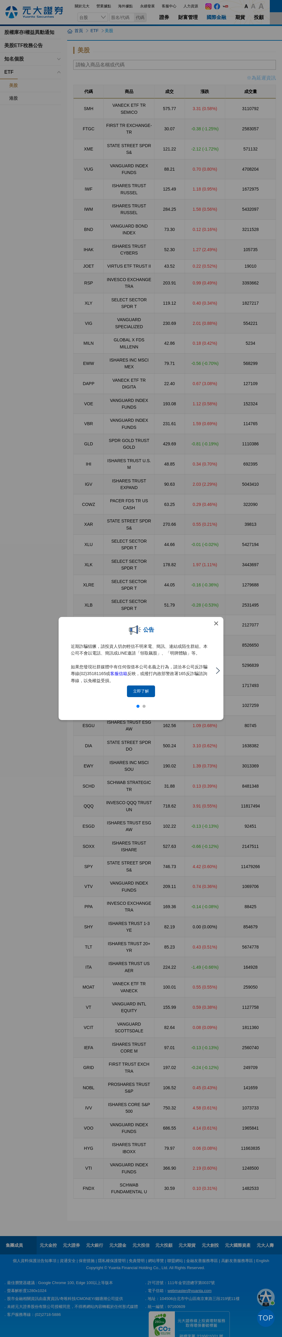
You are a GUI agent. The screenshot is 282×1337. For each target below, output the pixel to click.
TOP (265, 1318)
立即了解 (141, 691)
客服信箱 (118, 673)
